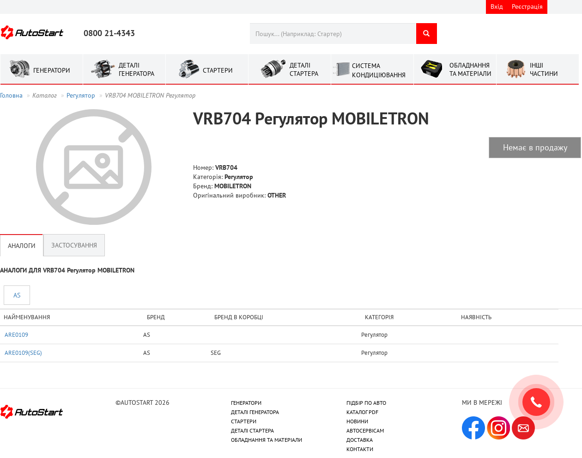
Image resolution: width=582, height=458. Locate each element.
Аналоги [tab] (22, 245)
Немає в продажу (535, 147)
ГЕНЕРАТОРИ (246, 402)
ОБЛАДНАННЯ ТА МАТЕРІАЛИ (266, 439)
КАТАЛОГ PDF (362, 411)
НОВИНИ (357, 421)
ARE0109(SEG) (23, 352)
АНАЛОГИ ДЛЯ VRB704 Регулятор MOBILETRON (67, 270)
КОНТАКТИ (359, 449)
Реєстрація (527, 6)
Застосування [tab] (74, 245)
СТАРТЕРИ (243, 421)
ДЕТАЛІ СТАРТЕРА (252, 430)
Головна (11, 95)
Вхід (497, 6)
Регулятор (81, 95)
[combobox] (333, 33)
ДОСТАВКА (359, 439)
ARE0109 (16, 334)
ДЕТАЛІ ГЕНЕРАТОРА (255, 411)
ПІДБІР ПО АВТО (366, 402)
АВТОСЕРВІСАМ (365, 430)
